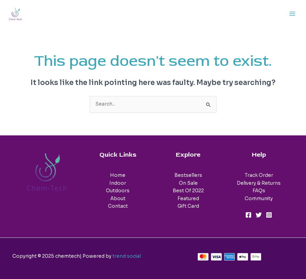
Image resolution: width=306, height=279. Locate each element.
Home (117, 175)
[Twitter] (259, 215)
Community (259, 199)
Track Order (259, 175)
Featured (188, 199)
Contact (118, 206)
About (117, 199)
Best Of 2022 (188, 191)
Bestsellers (188, 175)
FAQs (259, 191)
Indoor (117, 183)
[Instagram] (269, 215)
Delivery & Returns (259, 183)
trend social (126, 256)
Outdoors (118, 191)
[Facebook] (248, 215)
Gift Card (188, 206)
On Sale (188, 183)
